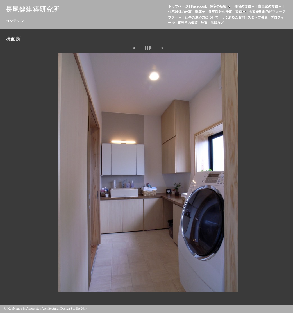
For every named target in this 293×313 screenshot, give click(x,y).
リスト (148, 48)
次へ (159, 48)
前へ (136, 48)
